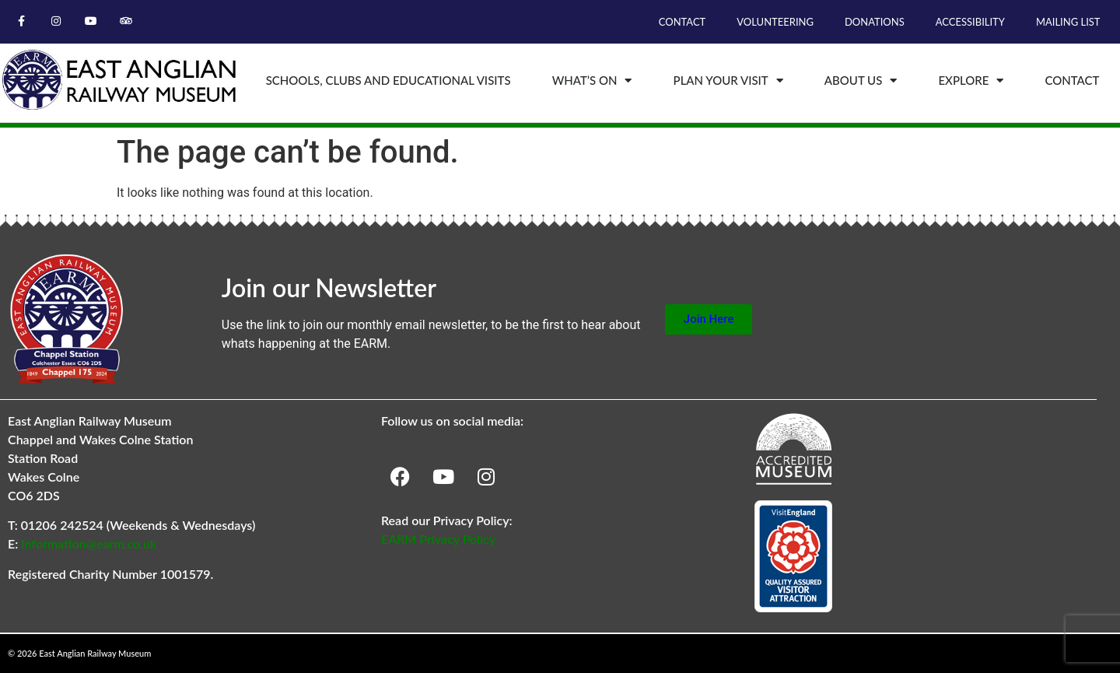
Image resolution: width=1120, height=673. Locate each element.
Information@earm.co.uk (88, 543)
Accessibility (970, 22)
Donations (875, 22)
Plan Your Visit (728, 80)
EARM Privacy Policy (438, 538)
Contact (682, 22)
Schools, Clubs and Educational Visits (388, 80)
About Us (861, 80)
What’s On (592, 80)
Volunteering (775, 22)
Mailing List (1068, 22)
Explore (970, 80)
